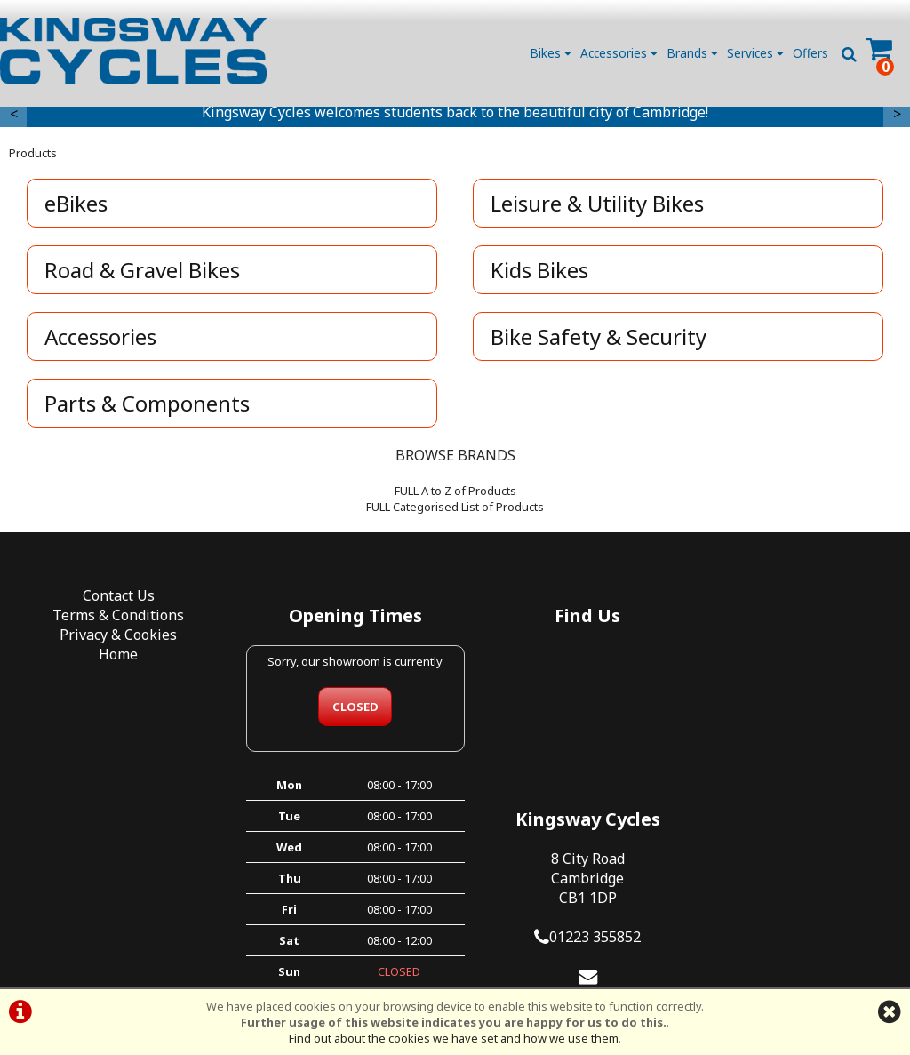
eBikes (76, 207)
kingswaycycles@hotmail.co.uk (796, 796)
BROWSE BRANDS (455, 459)
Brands (692, 52)
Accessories (619, 52)
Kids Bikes (540, 274)
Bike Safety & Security (599, 341)
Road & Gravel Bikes (143, 274)
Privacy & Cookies (113, 639)
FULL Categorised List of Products (455, 511)
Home (113, 658)
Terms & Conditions (114, 619)
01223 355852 (804, 737)
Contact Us (114, 600)
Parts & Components (148, 407)
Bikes (550, 52)
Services (755, 52)
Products (33, 157)
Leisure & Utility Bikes (598, 207)
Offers (810, 52)
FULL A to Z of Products (455, 495)
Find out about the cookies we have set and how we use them (454, 1038)
